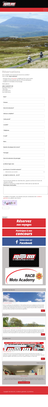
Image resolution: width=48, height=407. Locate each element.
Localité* (5, 124)
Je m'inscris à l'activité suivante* (12, 169)
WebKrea (31, 391)
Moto (4, 141)
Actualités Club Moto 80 (9, 290)
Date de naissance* (8, 108)
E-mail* (5, 136)
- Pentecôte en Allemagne (12, 328)
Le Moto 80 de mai (7, 351)
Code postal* (6, 119)
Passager (5, 152)
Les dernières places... (8, 303)
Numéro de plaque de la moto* (11, 147)
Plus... (43, 310)
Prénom (5, 102)
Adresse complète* (8, 113)
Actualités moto (7, 338)
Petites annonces (41, 363)
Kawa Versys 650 (24, 376)
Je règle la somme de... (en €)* (11, 175)
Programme (6, 315)
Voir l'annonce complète (24, 382)
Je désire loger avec (8, 164)
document (14, 78)
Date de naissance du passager (11, 158)
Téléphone (6, 130)
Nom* (5, 96)
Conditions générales (21, 391)
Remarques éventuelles (9, 185)
